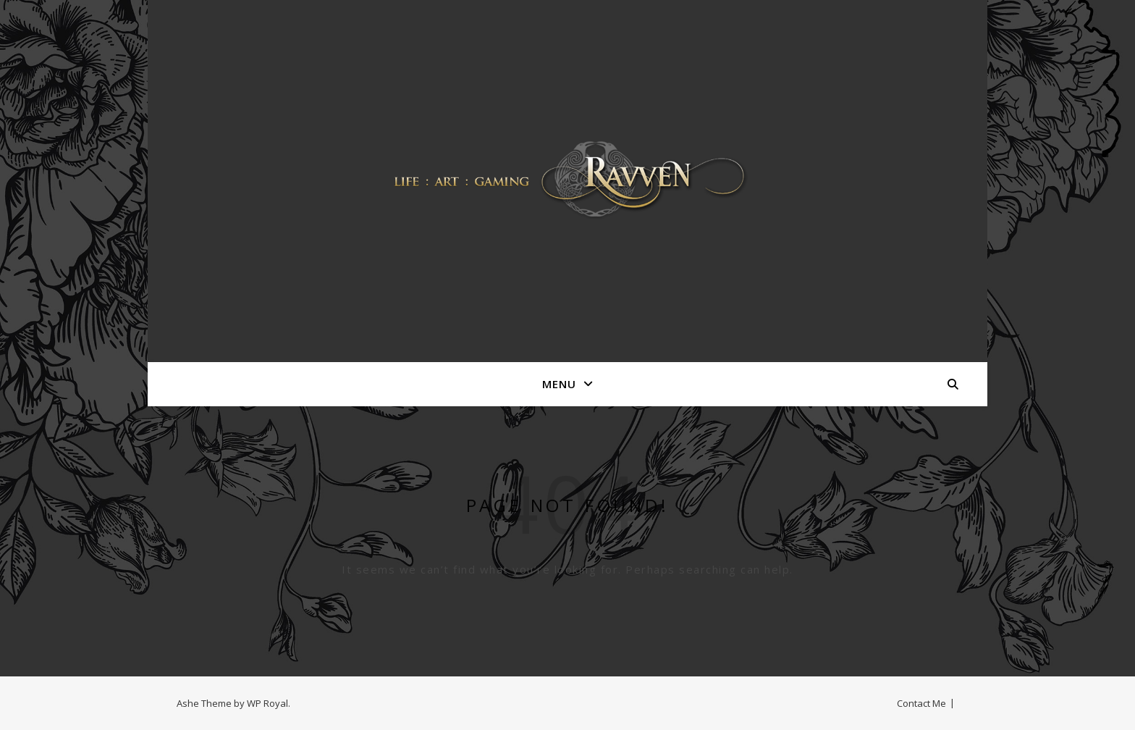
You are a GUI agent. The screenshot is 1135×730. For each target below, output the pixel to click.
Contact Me (921, 703)
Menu (559, 384)
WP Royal (267, 703)
